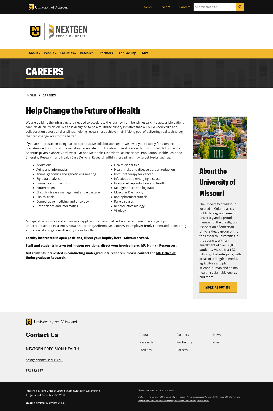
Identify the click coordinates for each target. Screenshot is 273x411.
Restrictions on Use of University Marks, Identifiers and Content (167, 400)
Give (145, 53)
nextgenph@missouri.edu (44, 360)
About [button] (33, 53)
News (148, 7)
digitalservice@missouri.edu (49, 403)
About (144, 335)
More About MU (218, 287)
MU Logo (31, 7)
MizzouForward (136, 238)
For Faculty (127, 53)
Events (165, 7)
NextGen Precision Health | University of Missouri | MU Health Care (81, 31)
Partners (106, 53)
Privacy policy (203, 400)
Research (87, 53)
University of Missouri (51, 8)
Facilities (146, 350)
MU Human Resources (158, 245)
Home (32, 95)
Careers (185, 7)
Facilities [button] (67, 53)
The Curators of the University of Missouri (167, 396)
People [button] (49, 53)
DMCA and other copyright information (221, 396)
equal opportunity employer (162, 390)
